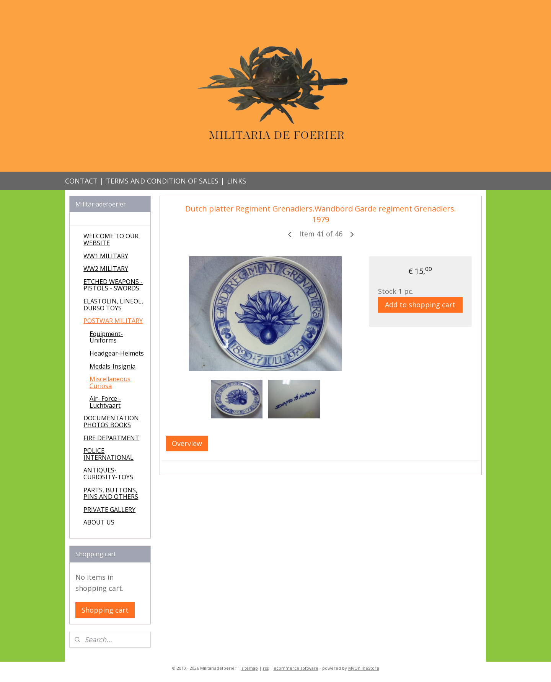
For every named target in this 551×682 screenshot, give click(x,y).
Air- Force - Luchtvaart (105, 402)
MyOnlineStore (363, 668)
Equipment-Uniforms (106, 337)
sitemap (249, 668)
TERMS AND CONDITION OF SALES (162, 180)
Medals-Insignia (112, 366)
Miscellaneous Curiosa (110, 382)
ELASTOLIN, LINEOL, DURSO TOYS (113, 304)
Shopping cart (105, 610)
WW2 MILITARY (105, 268)
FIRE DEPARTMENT (111, 438)
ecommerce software (296, 668)
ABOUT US (98, 522)
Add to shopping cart (420, 304)
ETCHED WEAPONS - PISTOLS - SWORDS (113, 285)
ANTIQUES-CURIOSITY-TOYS (108, 473)
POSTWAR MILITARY (113, 320)
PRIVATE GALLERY (109, 509)
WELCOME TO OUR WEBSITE (111, 239)
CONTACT (81, 180)
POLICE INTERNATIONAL (108, 454)
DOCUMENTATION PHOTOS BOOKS (111, 421)
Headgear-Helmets (117, 353)
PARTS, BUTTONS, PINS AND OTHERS (110, 493)
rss (266, 668)
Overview (187, 443)
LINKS (236, 180)
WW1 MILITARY (105, 256)
